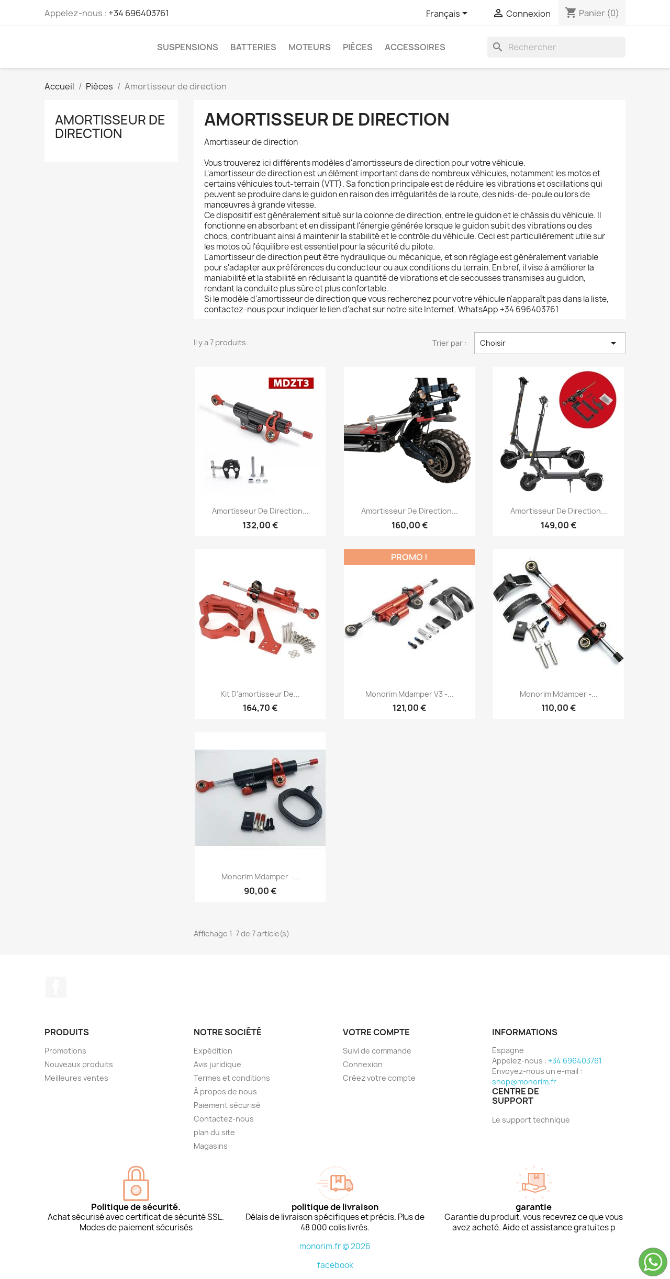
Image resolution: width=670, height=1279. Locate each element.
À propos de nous (225, 1091)
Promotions (65, 1051)
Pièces (358, 47)
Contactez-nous (224, 1119)
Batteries (253, 47)
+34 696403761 (138, 13)
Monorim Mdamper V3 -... (409, 694)
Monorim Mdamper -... (559, 694)
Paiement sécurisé (227, 1105)
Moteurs (309, 47)
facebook (335, 1265)
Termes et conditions (232, 1078)
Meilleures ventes (76, 1078)
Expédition (213, 1051)
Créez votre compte (379, 1078)
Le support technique (531, 1120)
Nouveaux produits (78, 1064)
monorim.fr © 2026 (335, 1246)
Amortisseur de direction (110, 126)
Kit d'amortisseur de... (260, 694)
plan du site (214, 1132)
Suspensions (187, 47)
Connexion (363, 1064)
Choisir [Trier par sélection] (550, 343)
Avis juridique (217, 1064)
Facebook (56, 987)
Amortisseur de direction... (260, 511)
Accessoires (415, 47)
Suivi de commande (377, 1051)
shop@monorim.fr (524, 1081)
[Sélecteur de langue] (448, 14)
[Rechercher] (556, 47)
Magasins (211, 1146)
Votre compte (376, 1032)
